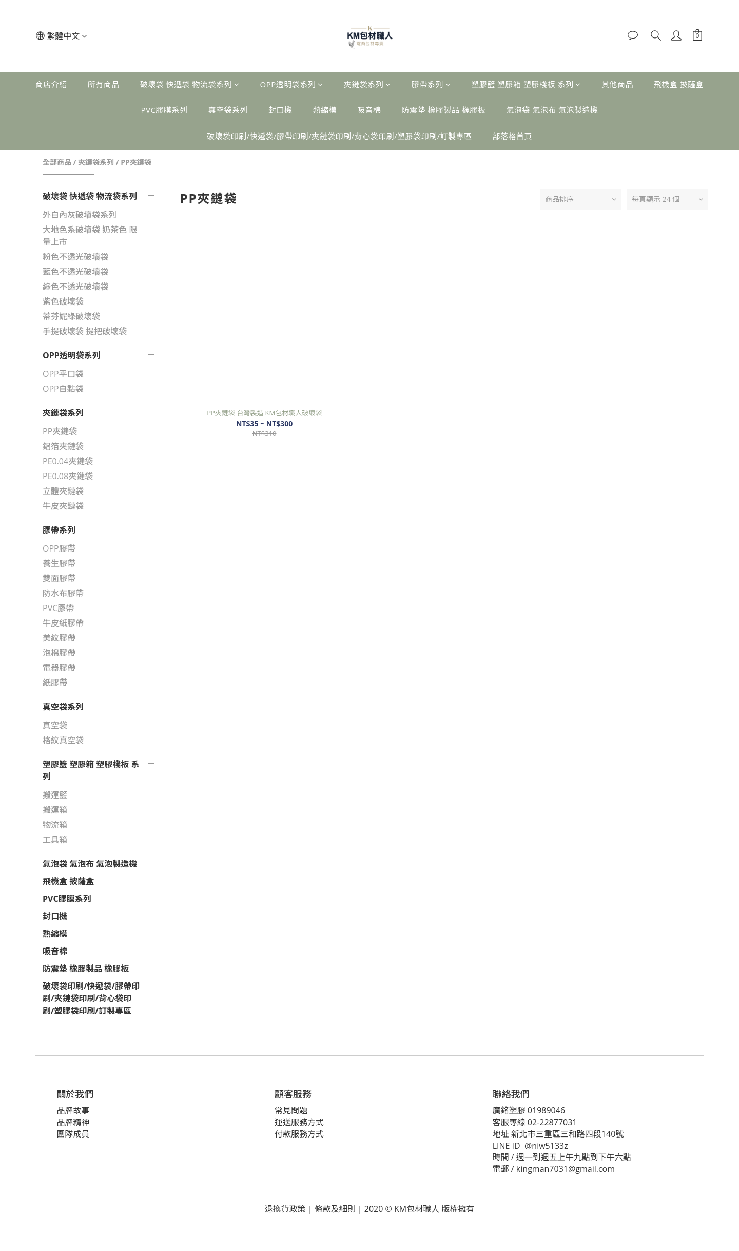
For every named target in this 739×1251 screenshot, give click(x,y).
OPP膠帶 (59, 548)
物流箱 (55, 824)
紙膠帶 (55, 682)
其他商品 (617, 84)
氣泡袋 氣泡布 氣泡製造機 (552, 110)
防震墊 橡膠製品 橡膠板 (443, 110)
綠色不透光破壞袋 (75, 286)
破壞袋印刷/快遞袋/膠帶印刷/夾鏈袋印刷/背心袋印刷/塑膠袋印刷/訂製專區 (339, 136)
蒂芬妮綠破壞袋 (71, 316)
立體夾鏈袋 (63, 491)
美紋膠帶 (59, 637)
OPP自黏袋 (63, 388)
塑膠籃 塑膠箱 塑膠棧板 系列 (526, 84)
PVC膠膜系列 (164, 110)
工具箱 (55, 839)
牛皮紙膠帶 (63, 623)
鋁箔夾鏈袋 (63, 446)
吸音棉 (369, 110)
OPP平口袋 (63, 374)
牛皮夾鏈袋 (63, 505)
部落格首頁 (513, 136)
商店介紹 (51, 84)
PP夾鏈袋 (136, 162)
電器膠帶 (59, 667)
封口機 (280, 110)
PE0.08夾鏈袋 (68, 476)
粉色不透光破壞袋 (75, 256)
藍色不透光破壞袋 (75, 271)
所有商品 (104, 84)
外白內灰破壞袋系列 (79, 214)
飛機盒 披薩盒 (679, 84)
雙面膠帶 (59, 578)
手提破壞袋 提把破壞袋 (85, 331)
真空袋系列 (228, 110)
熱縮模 (325, 110)
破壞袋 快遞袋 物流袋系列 (190, 84)
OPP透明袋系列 (291, 84)
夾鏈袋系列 (367, 84)
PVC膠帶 (58, 608)
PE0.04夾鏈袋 (68, 461)
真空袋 (55, 725)
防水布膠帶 (63, 593)
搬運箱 (55, 810)
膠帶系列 (431, 84)
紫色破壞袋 (63, 301)
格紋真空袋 (63, 740)
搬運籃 (55, 795)
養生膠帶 (59, 563)
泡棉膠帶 (59, 652)
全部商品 (57, 162)
